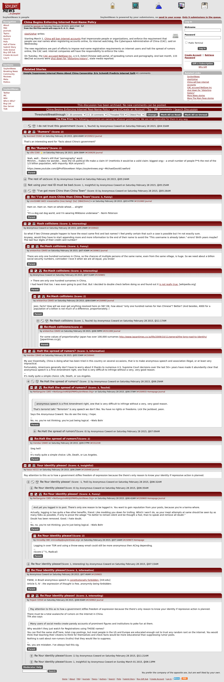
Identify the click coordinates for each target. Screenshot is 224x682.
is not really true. (168, 284)
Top (149, 109)
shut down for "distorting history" (69, 58)
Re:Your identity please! (55, 481)
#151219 (95, 443)
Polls (5, 42)
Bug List (7, 103)
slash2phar (192, 79)
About (6, 25)
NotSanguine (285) (42, 392)
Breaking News (10, 71)
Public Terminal (194, 43)
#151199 (107, 331)
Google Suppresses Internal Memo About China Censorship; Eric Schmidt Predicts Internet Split (79, 73)
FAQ (5, 28)
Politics (6, 82)
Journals (7, 31)
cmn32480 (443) (38, 201)
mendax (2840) (34, 355)
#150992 (90, 600)
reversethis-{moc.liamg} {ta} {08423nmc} (69, 201)
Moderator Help (32, 667)
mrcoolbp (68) (43, 540)
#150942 (93, 228)
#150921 (89, 136)
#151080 (139, 201)
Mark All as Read (170, 115)
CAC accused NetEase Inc (199, 87)
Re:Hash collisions (53, 246)
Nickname (190, 27)
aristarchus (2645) (39, 251)
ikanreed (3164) (34, 136)
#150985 (99, 275)
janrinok (37, 26)
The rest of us (37, 179)
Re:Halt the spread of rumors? (59, 381)
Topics (6, 33)
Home (64, 679)
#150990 (101, 301)
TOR (5, 109)
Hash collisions (48, 223)
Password (190, 35)
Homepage (152, 392)
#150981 (95, 251)
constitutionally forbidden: (84, 580)
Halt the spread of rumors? (56, 350)
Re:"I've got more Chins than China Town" (61, 196)
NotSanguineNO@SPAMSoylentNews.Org (72, 392)
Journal (98, 136)
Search (6, 39)
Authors (7, 36)
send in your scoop (170, 17)
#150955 (141, 392)
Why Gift (203, 67)
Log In (6, 58)
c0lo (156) (35, 153)
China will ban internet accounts (63, 38)
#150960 (141, 498)
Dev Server (8, 106)
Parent (31, 173)
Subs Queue (9, 50)
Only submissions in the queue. (201, 17)
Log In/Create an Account (128, 109)
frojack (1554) (36, 600)
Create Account (10, 55)
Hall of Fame (9, 44)
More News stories (196, 95)
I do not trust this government (56, 125)
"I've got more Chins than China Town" (61, 190)
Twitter (6, 93)
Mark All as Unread (196, 115)
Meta (5, 79)
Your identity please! (52, 465)
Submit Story (9, 47)
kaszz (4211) (33, 470)
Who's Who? (9, 101)
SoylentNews (11, 8)
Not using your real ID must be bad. (51, 184)
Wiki (5, 98)
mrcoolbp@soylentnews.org (65, 540)
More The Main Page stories (200, 98)
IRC (5, 95)
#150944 (89, 355)
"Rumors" (44, 131)
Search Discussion (186, 109)
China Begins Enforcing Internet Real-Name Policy (60, 22)
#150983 (96, 574)
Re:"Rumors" (40, 148)
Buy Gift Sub (9, 52)
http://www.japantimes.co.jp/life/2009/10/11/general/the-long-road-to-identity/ (163, 336)
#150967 (127, 540)
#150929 (90, 153)
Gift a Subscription (202, 64)
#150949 (86, 470)
